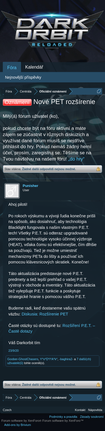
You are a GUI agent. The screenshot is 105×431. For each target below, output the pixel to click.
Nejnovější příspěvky (23, 77)
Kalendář (34, 67)
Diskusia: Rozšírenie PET (45, 314)
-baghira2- (66, 359)
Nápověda (95, 410)
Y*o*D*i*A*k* (48, 359)
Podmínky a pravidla (63, 416)
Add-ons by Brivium (17, 425)
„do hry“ (76, 159)
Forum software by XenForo (21, 420)
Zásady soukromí (92, 416)
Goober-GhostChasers (22, 359)
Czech (7, 410)
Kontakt (80, 410)
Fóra (12, 67)
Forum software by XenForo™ (62, 420)
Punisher (30, 186)
